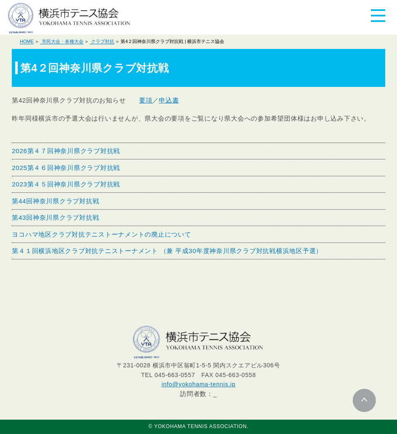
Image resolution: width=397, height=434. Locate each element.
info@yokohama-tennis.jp (198, 384)
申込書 (169, 100)
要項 (146, 100)
